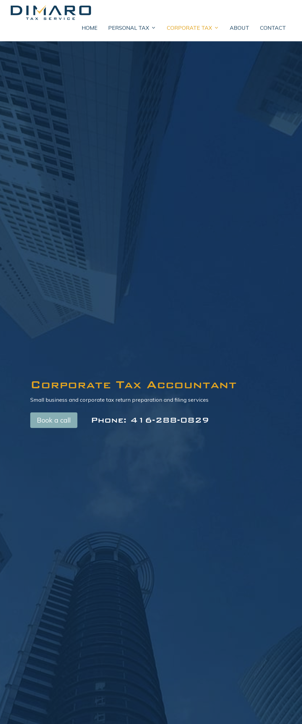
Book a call (54, 420)
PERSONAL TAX (134, 28)
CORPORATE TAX (195, 28)
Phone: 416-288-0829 (150, 420)
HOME (89, 27)
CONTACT (273, 27)
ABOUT (239, 27)
